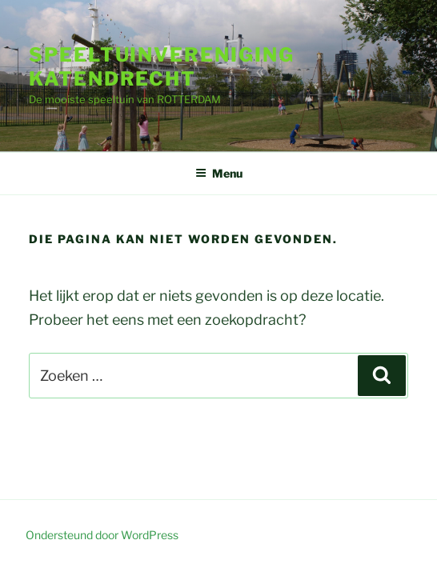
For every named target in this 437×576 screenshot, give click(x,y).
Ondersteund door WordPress (102, 535)
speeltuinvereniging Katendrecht (161, 66)
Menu (219, 173)
